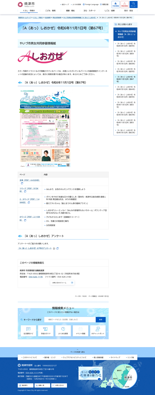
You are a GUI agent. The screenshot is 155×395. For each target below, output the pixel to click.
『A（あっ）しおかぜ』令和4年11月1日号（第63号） (126, 131)
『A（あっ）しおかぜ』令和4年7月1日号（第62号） (126, 141)
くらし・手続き (38, 17)
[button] (125, 4)
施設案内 (24, 385)
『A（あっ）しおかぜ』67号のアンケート (38, 248)
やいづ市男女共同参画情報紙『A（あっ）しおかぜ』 (79, 17)
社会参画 (48, 17)
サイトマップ (115, 357)
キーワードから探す (33, 320)
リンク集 (130, 357)
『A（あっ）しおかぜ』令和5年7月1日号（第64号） (126, 121)
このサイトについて (30, 357)
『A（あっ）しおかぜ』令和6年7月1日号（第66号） (126, 92)
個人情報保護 (98, 357)
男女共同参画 (57, 17)
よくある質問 (77, 4)
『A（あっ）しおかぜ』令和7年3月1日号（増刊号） (126, 73)
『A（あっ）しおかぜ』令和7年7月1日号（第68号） (126, 64)
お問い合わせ (59, 385)
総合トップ (65, 4)
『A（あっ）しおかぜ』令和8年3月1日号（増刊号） (126, 45)
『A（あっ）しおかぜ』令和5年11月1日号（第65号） (126, 111)
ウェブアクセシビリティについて (74, 357)
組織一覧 (41, 385)
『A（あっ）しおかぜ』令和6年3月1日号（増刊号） (126, 102)
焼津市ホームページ (24, 17)
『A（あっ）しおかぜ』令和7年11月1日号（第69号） (126, 54)
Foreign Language (92, 4)
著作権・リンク (50, 357)
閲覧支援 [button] (105, 4)
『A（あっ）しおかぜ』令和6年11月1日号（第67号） (126, 82)
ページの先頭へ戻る (77, 352)
